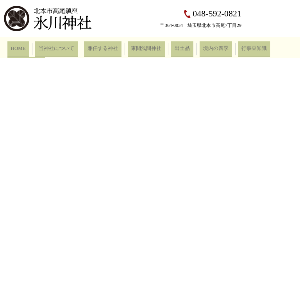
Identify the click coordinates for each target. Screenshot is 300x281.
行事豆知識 (222, 47)
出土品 (160, 47)
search (287, 47)
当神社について (50, 47)
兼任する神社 (91, 47)
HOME (16, 47)
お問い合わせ (259, 47)
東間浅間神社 (129, 47)
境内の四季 (189, 47)
